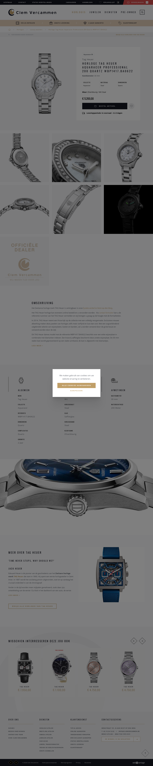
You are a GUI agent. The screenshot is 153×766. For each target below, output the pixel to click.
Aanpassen (76, 391)
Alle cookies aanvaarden (76, 385)
